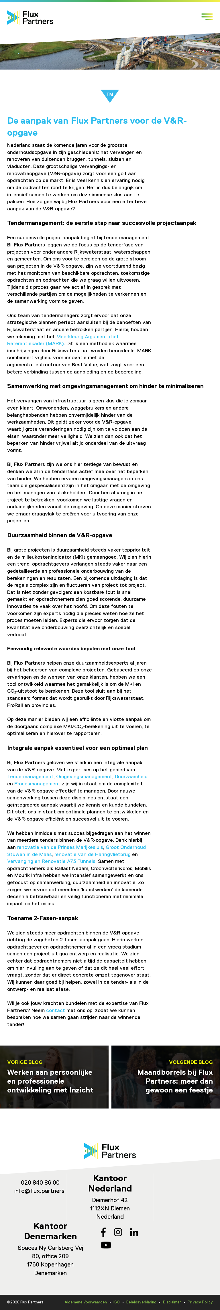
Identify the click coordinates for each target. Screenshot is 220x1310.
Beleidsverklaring (141, 1302)
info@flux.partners (39, 1191)
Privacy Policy (200, 1302)
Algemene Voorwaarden (85, 1302)
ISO (116, 1302)
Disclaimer (172, 1302)
